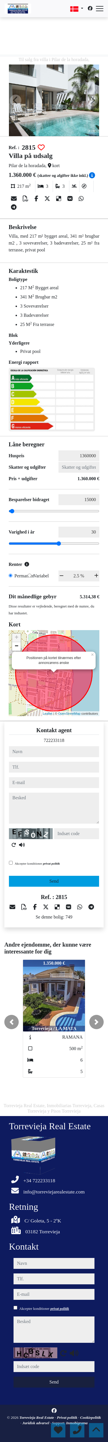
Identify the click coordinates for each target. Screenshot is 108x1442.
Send (54, 881)
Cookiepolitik (90, 1417)
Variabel (41, 575)
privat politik (51, 863)
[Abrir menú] (99, 8)
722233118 (54, 740)
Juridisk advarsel (36, 1423)
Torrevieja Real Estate (37, 1417)
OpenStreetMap (69, 713)
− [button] (16, 646)
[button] (11, 1022)
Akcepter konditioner (37, 863)
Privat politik (67, 1417)
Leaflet (47, 713)
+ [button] (16, 638)
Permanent (24, 575)
